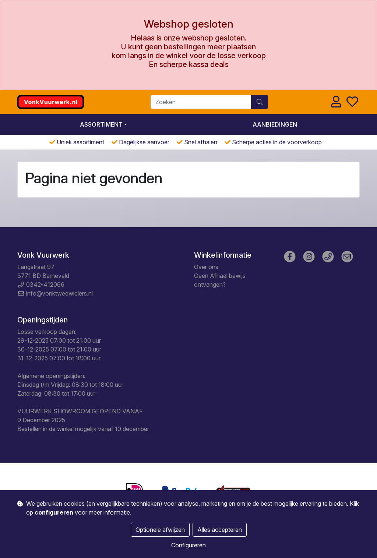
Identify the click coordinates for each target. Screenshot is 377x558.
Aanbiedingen (275, 124)
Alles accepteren (219, 529)
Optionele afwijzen (160, 529)
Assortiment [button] (101, 124)
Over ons (206, 267)
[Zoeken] (201, 102)
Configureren (188, 545)
